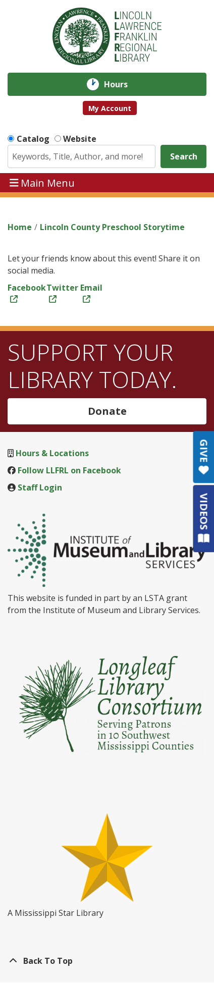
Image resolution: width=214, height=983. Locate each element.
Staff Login (40, 487)
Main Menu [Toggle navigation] (42, 182)
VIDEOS (203, 518)
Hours (123, 84)
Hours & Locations (52, 453)
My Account (109, 108)
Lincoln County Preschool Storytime (112, 227)
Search (183, 156)
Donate (107, 411)
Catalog (33, 138)
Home (20, 227)
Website (79, 138)
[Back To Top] (107, 960)
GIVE (203, 457)
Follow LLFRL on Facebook (69, 470)
